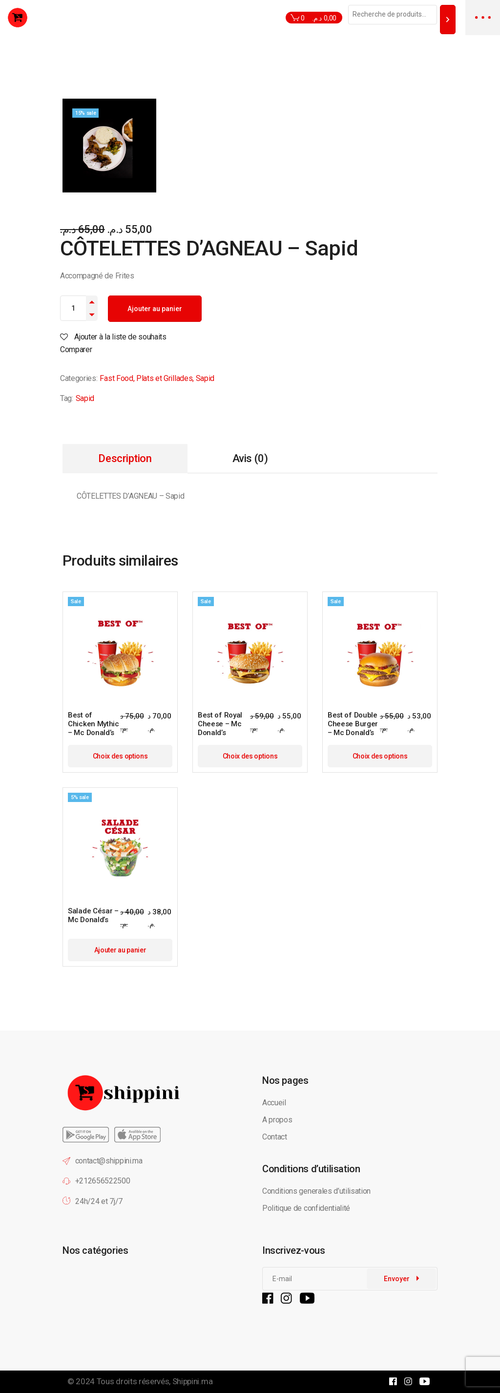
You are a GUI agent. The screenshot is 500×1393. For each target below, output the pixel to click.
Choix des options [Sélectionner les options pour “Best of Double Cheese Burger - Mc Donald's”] (380, 756)
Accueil (274, 1102)
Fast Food (116, 378)
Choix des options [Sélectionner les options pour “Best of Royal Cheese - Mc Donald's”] (250, 756)
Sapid (205, 378)
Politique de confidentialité (307, 1208)
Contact (274, 1136)
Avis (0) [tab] (250, 458)
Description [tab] (124, 458)
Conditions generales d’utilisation (316, 1191)
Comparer (76, 349)
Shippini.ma (192, 1381)
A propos (277, 1119)
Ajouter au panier (154, 309)
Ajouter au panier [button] (120, 950)
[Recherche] (448, 19)
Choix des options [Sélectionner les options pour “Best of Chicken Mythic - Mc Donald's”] (120, 756)
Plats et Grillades (164, 378)
